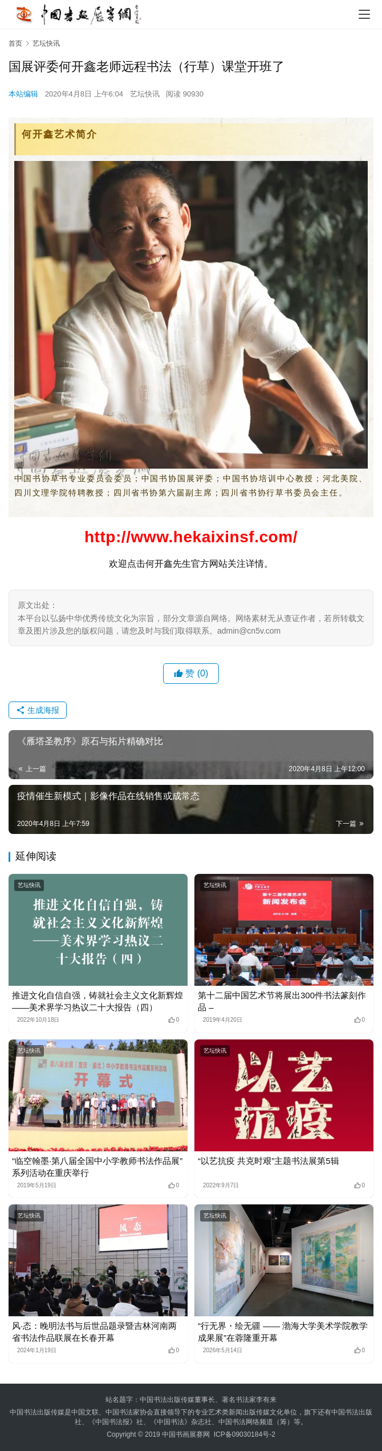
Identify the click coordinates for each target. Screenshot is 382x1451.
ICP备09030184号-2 (244, 1434)
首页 (15, 43)
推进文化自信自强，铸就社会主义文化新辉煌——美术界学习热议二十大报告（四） (97, 1001)
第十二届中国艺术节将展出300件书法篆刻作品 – (282, 1001)
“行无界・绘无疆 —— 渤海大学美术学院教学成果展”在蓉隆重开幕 (283, 1332)
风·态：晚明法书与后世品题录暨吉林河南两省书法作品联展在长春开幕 (94, 1332)
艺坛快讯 (145, 94)
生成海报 (37, 710)
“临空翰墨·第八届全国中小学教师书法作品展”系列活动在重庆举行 (97, 1167)
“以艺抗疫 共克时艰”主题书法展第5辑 (268, 1161)
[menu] (364, 14)
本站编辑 (23, 94)
